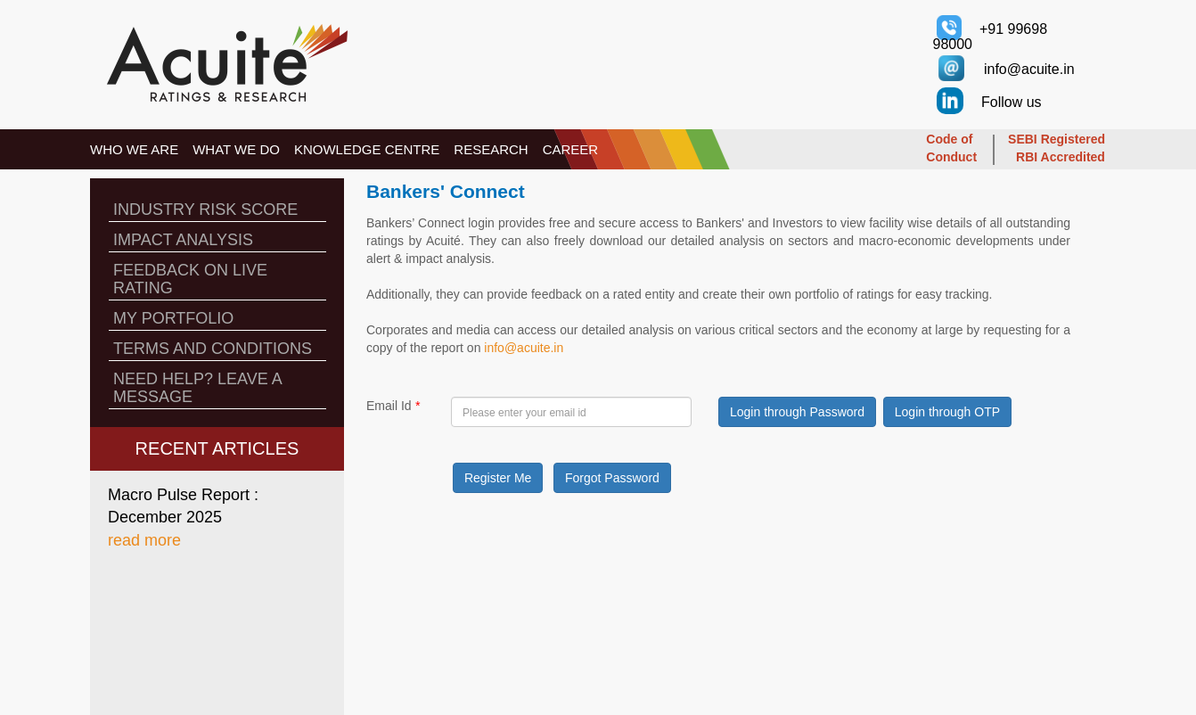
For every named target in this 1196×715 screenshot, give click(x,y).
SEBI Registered (1056, 139)
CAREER (571, 149)
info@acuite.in (523, 348)
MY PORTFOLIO (173, 318)
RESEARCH (491, 149)
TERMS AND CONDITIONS (212, 349)
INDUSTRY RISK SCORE (205, 209)
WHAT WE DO (236, 149)
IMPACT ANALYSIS (183, 240)
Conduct (951, 157)
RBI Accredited (1060, 157)
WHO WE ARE (134, 149)
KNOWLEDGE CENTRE (366, 149)
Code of (949, 139)
